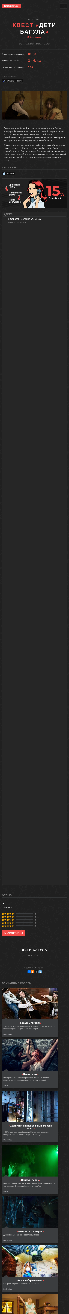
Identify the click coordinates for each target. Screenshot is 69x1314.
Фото (21, 43)
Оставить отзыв (13, 933)
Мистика (8, 173)
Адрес (38, 43)
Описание (30, 43)
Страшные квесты (12, 81)
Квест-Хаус (34, 20)
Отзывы (47, 43)
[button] (65, 93)
